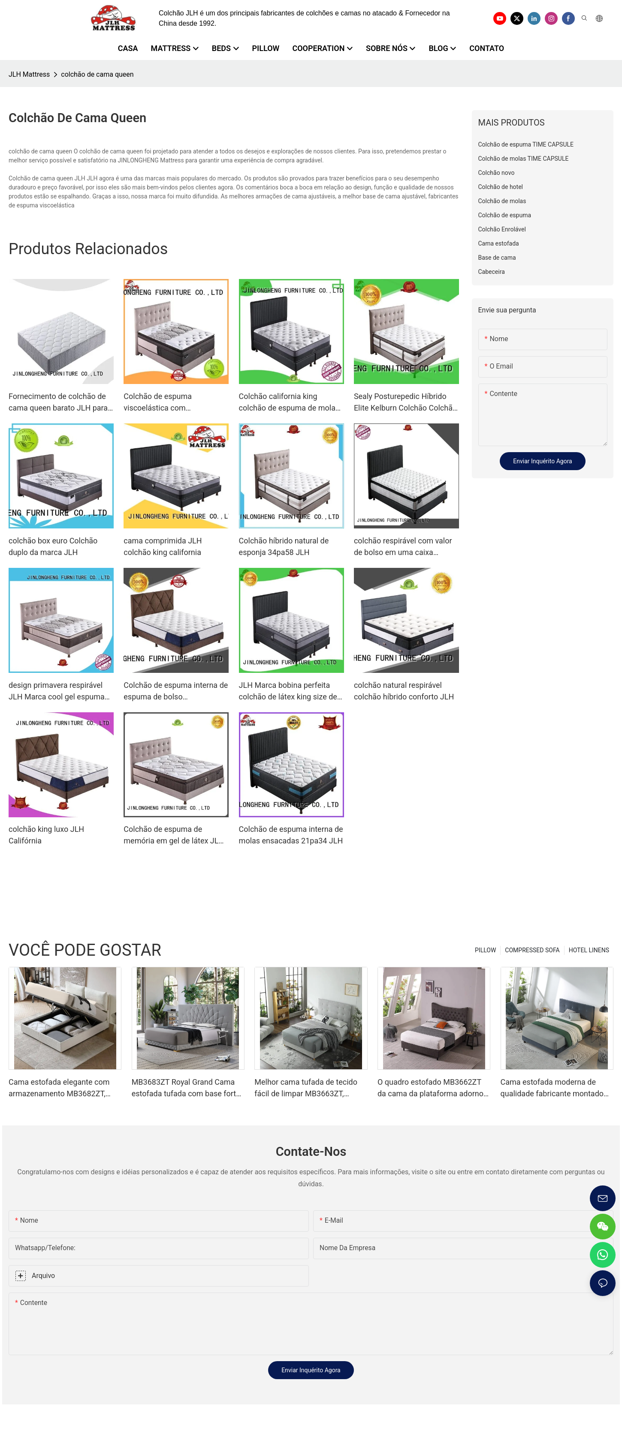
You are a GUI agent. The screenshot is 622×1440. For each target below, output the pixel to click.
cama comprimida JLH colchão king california (163, 546)
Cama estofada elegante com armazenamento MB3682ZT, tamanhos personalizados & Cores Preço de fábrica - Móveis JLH (63, 1088)
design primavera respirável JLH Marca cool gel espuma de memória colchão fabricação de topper (57, 691)
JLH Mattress (29, 74)
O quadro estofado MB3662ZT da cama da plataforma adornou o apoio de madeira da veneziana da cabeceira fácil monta (433, 1088)
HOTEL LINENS (589, 950)
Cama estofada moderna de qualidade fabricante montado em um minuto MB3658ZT (552, 1088)
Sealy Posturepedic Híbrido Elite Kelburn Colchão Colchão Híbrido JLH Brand (405, 403)
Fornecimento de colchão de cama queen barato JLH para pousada (58, 403)
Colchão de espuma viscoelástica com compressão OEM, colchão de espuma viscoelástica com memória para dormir (175, 403)
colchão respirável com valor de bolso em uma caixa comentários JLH (403, 547)
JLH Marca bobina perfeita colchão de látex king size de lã (288, 691)
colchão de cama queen (97, 74)
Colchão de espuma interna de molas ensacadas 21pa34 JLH (291, 835)
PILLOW (485, 950)
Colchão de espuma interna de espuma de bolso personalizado (176, 691)
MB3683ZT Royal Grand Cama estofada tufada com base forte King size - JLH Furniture (186, 1088)
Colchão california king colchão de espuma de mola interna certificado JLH (287, 403)
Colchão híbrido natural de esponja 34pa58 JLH (284, 546)
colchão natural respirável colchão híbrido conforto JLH (404, 691)
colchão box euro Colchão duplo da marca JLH (53, 546)
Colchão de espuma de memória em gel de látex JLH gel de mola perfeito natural (174, 835)
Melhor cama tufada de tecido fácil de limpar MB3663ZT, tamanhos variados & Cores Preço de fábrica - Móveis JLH (305, 1088)
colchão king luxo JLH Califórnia (46, 835)
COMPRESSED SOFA (532, 950)
